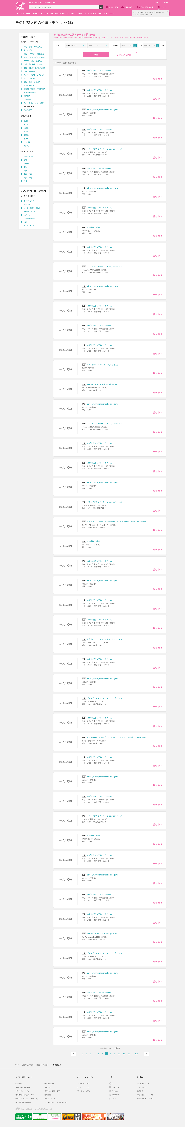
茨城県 (26, 121)
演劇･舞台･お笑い (30, 211)
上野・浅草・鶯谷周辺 (32, 82)
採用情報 (140, 1091)
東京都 (26, 138)
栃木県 (26, 124)
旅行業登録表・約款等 (23, 1102)
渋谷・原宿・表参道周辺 (33, 46)
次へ (146, 1054)
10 (119, 1053)
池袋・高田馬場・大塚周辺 (34, 64)
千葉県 (26, 135)
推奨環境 (47, 1095)
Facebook (115, 1087)
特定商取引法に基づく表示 (24, 1095)
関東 (25, 160)
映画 (99, 13)
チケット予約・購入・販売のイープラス (42, 2)
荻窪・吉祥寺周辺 (30, 71)
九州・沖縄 (28, 177)
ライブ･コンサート (31, 201)
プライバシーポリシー (23, 1091)
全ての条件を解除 (124, 54)
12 (129, 1053)
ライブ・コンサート (22, 13)
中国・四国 (28, 174)
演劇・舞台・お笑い (57, 13)
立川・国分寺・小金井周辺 (34, 103)
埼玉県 (26, 131)
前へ (73, 1054)
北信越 (26, 163)
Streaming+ (109, 13)
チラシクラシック (82, 1087)
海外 (25, 181)
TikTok (114, 1098)
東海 (25, 167)
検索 (96, 54)
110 (136, 1053)
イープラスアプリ (82, 1083)
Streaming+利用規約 (22, 1087)
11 (124, 1053)
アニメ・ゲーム (90, 13)
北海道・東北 (29, 156)
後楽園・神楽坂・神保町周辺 (34, 89)
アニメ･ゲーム (29, 225)
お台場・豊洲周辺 (30, 92)
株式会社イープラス (144, 1083)
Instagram (115, 1095)
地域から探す (113, 7)
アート (79, 13)
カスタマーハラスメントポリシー (56, 1102)
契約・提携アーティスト (145, 1095)
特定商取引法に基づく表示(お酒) (26, 1098)
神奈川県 (27, 142)
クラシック (71, 13)
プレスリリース (142, 1087)
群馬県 (26, 128)
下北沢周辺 (28, 50)
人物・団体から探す (148, 7)
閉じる (168, 11)
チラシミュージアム (83, 1091)
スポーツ (36, 13)
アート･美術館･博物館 (32, 208)
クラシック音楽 (29, 218)
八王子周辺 (28, 99)
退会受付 (47, 1087)
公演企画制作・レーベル (145, 1098)
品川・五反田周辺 (30, 78)
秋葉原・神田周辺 (30, 85)
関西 (25, 170)
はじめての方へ (49, 1098)
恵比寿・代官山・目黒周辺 (34, 75)
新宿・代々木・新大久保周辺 (34, 57)
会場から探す (129, 7)
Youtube (115, 1091)
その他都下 (28, 110)
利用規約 (18, 1083)
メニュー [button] (164, 7)
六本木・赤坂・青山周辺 (33, 61)
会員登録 (165, 2)
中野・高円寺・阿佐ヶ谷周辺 (34, 68)
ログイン (157, 2)
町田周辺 (27, 96)
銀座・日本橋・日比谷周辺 (34, 54)
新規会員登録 (49, 1083)
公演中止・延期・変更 (52, 1091)
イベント (44, 13)
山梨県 (26, 145)
